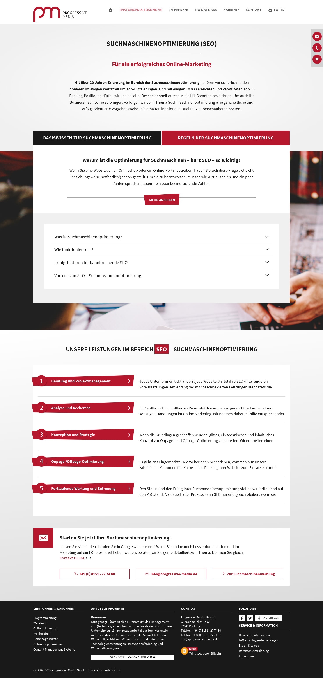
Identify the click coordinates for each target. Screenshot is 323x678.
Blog (242, 645)
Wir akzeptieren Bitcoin (205, 653)
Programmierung (45, 618)
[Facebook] (242, 618)
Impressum (246, 656)
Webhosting (41, 633)
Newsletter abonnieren (254, 635)
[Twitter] (250, 618)
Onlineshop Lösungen (48, 644)
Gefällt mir (271, 618)
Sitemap (253, 645)
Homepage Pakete (45, 639)
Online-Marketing (45, 628)
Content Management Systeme (54, 649)
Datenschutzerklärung (254, 651)
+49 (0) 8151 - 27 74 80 (206, 630)
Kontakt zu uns (72, 558)
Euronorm (98, 617)
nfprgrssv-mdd (199, 639)
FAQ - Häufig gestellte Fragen (258, 640)
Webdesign (40, 623)
